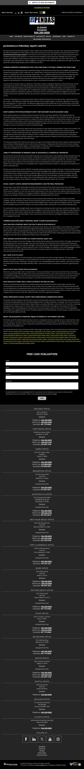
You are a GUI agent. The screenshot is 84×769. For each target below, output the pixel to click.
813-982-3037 (46, 489)
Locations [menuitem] (39, 36)
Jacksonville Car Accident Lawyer (24, 331)
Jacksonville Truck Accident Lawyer (45, 331)
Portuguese (42, 30)
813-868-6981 (46, 464)
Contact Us (42, 748)
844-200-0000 (42, 32)
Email (7, 367)
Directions (42, 417)
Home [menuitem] (11, 36)
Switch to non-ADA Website (43, 3)
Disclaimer (42, 746)
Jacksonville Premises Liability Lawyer (34, 337)
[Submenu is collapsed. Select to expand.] (21, 36)
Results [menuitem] (48, 36)
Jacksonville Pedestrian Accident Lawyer (43, 333)
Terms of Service (42, 755)
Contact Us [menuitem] (71, 36)
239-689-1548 (46, 444)
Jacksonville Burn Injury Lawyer (55, 341)
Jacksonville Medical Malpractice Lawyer (15, 335)
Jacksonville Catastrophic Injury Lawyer (59, 339)
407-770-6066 (46, 424)
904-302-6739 (46, 513)
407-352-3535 (46, 422)
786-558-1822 (46, 585)
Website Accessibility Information (72, 12)
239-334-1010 (46, 442)
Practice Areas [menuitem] (28, 36)
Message (8, 381)
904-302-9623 (46, 515)
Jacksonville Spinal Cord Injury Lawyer (33, 341)
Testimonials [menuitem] (57, 36)
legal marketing (41, 765)
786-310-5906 (46, 583)
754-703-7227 (46, 563)
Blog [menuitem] (64, 36)
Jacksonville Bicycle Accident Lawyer (19, 333)
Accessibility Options (42, 8)
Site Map (42, 751)
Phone (8, 374)
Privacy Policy (42, 753)
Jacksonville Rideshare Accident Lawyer (23, 343)
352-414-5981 (46, 630)
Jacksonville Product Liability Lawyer (57, 337)
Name (7, 361)
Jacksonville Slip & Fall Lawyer (65, 333)
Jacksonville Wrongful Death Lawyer (39, 335)
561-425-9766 (46, 538)
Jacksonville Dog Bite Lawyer (59, 335)
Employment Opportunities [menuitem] (42, 39)
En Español (42, 27)
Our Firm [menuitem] (17, 36)
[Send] (42, 398)
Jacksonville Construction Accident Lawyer (34, 339)
